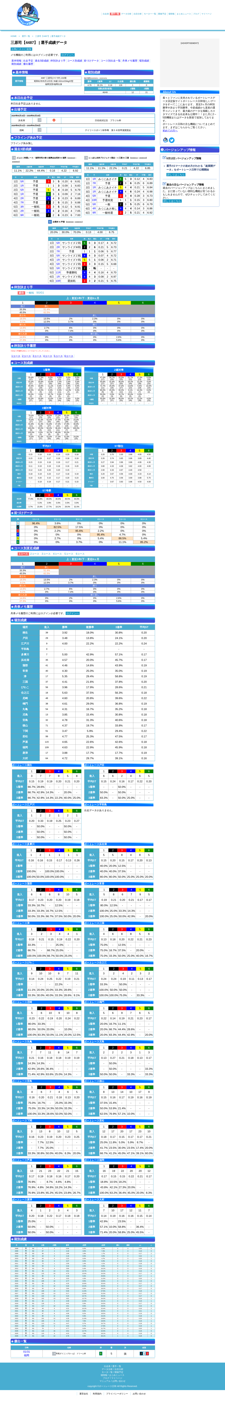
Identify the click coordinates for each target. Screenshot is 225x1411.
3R (22, 206)
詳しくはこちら (176, 174)
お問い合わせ (118, 1381)
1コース (15, 356)
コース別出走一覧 (111, 60)
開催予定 (162, 14)
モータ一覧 (107, 1372)
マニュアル (105, 1381)
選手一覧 (115, 14)
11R (58, 272)
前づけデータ (91, 60)
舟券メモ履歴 (129, 60)
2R (22, 198)
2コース (26, 356)
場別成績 (144, 60)
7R (22, 202)
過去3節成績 (42, 60)
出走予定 (28, 60)
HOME (14, 36)
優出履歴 (28, 64)
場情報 (171, 14)
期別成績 (16, 64)
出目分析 (138, 14)
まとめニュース (184, 14)
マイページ (206, 14)
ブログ (196, 14)
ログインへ (67, 55)
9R (22, 215)
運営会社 (83, 1393)
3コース (37, 356)
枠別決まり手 (57, 60)
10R (94, 200)
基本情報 (16, 60)
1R (22, 185)
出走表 (106, 14)
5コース (58, 356)
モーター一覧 (150, 14)
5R (22, 181)
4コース (47, 356)
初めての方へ (170, 130)
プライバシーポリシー (117, 1393)
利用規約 (97, 1393)
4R (94, 208)
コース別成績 (74, 60)
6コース (69, 356)
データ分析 (126, 14)
